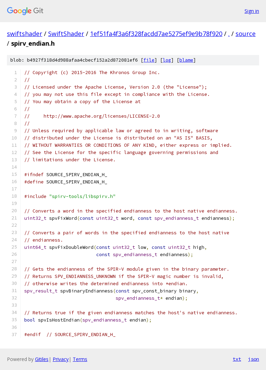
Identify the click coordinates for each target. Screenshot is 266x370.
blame (186, 60)
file (148, 60)
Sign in (252, 11)
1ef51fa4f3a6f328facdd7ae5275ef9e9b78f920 (156, 33)
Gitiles (41, 359)
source (246, 33)
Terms (80, 359)
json (253, 359)
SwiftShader (66, 33)
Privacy (61, 359)
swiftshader (24, 33)
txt (237, 359)
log (167, 60)
